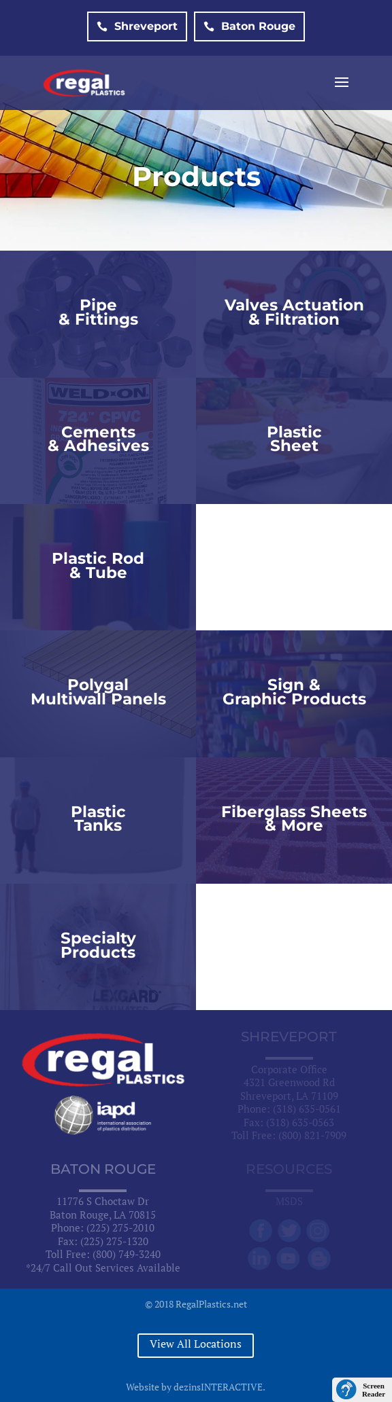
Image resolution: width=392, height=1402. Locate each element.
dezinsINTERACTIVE (218, 1386)
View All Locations (196, 1343)
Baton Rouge (249, 26)
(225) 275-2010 (120, 1227)
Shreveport (137, 26)
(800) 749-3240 (127, 1254)
